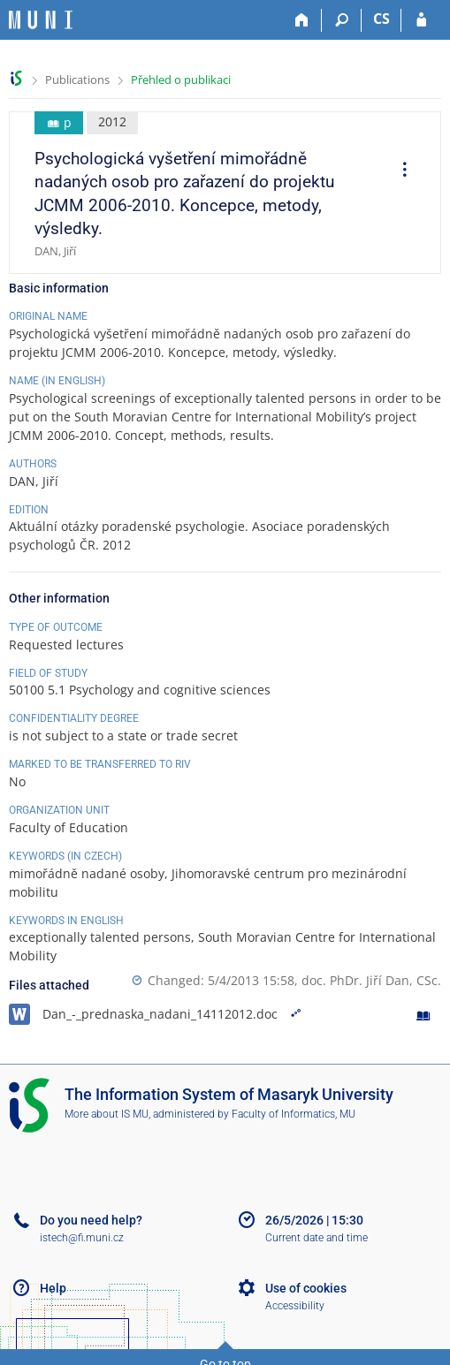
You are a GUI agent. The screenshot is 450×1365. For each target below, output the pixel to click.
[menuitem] (399, 171)
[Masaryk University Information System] (40, 20)
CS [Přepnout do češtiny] (381, 18)
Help (53, 1288)
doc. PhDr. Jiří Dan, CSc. (371, 980)
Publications (77, 79)
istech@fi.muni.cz (82, 1238)
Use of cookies (306, 1288)
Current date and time (316, 1238)
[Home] (302, 20)
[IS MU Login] (421, 20)
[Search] (342, 20)
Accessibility (294, 1306)
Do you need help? (91, 1220)
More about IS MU (107, 1114)
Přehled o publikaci (181, 79)
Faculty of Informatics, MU (293, 1114)
